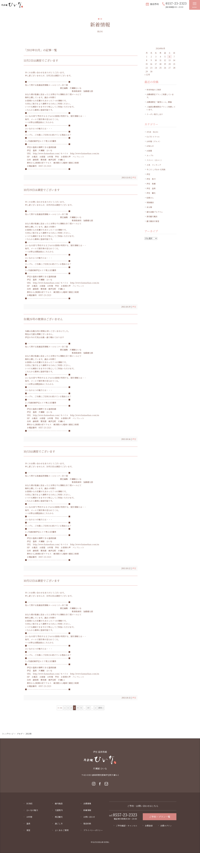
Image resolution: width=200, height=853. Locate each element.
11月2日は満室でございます (41, 60)
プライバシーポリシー (93, 830)
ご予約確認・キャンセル (126, 825)
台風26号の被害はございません (43, 319)
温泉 (28, 823)
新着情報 (87, 810)
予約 (57, 156)
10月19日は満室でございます (42, 190)
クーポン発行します (155, 114)
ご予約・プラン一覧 (159, 816)
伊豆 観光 (151, 193)
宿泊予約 (154, 4)
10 (88, 707)
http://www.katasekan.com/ (46, 153)
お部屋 (42, 156)
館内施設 (59, 803)
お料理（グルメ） (154, 141)
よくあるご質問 (61, 830)
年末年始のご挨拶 (154, 89)
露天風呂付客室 (153, 221)
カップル (150, 155)
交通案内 (59, 810)
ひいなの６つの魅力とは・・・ (38, 128)
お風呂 (35, 156)
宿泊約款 (87, 823)
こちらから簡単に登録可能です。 (39, 109)
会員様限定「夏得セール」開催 (159, 102)
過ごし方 (59, 823)
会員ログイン (166, 825)
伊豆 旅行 (151, 179)
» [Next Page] (95, 707)
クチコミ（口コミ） (155, 160)
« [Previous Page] (64, 707)
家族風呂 (150, 202)
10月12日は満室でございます (42, 581)
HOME (29, 803)
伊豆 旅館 (151, 183)
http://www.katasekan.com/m (84, 153)
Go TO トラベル (153, 136)
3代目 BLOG (152, 132)
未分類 (149, 207)
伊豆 (134, 177)
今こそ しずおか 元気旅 (156, 169)
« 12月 (147, 74)
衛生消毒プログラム (155, 212)
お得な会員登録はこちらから (41, 122)
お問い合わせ (89, 816)
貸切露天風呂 (152, 216)
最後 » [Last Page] (100, 707)
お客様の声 (66, 156)
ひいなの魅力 (32, 810)
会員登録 (149, 825)
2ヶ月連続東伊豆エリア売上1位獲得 (40, 141)
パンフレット (78, 156)
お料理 (50, 156)
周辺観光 (59, 816)
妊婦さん (150, 197)
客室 (28, 830)
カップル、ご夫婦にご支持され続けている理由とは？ (48, 134)
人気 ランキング (154, 165)
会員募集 (87, 803)
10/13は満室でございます (39, 451)
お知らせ (150, 146)
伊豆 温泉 (32, 150)
